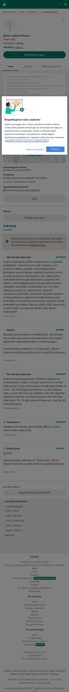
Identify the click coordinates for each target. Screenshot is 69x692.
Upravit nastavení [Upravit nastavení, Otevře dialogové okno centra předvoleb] (35, 149)
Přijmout (55, 149)
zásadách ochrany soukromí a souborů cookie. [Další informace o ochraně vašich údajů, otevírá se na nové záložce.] (27, 140)
